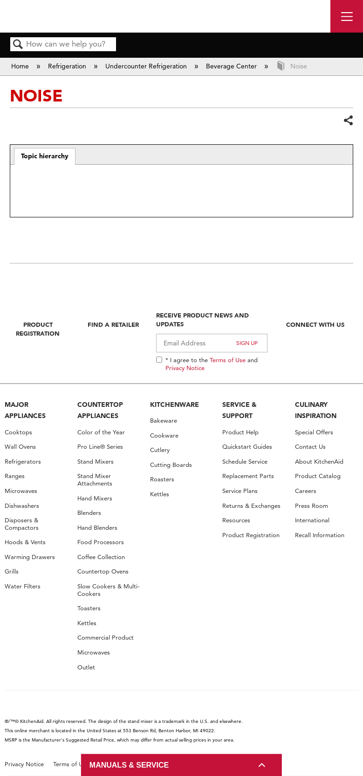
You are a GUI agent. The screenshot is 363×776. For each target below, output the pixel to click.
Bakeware (163, 420)
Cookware (164, 435)
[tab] (45, 156)
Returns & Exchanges (251, 505)
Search (18, 45)
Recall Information (319, 535)
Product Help (240, 432)
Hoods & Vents (25, 542)
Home (21, 66)
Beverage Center (232, 66)
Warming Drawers (30, 556)
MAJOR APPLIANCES (25, 410)
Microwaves (21, 490)
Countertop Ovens (103, 571)
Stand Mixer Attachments (94, 479)
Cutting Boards (171, 464)
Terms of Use (228, 360)
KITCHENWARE (174, 404)
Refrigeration (68, 66)
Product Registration (38, 329)
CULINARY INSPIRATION (315, 410)
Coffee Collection (101, 556)
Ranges (15, 475)
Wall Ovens (20, 446)
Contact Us (310, 446)
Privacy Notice (185, 367)
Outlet (86, 667)
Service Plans (240, 490)
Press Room (311, 505)
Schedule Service (244, 461)
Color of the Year (101, 432)
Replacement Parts (248, 475)
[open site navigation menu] (346, 16)
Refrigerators (23, 461)
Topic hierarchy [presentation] (44, 156)
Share (348, 120)
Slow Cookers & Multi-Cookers (108, 590)
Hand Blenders (97, 527)
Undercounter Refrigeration (147, 66)
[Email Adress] (212, 343)
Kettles (86, 623)
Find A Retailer (113, 324)
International (312, 520)
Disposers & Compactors (22, 524)
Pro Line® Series (100, 446)
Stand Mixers (95, 461)
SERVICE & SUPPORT (239, 410)
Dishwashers (22, 505)
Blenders (89, 512)
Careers (305, 490)
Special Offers (314, 432)
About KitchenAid (319, 461)
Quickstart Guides (247, 446)
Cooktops (18, 432)
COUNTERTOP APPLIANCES (100, 410)
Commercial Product (105, 637)
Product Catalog (318, 475)
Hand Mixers (94, 498)
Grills (12, 571)
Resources (236, 520)
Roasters (162, 479)
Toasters (89, 608)
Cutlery (160, 449)
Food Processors (100, 542)
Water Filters (23, 586)
